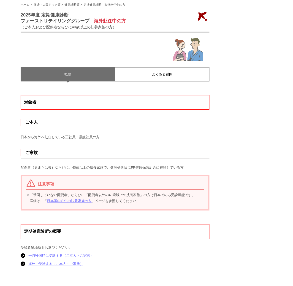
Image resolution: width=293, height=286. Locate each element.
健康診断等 (72, 4)
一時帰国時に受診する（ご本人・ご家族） (61, 255)
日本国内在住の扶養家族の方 (69, 201)
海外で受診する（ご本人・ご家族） (55, 264)
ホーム (25, 4)
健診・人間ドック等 (47, 4)
